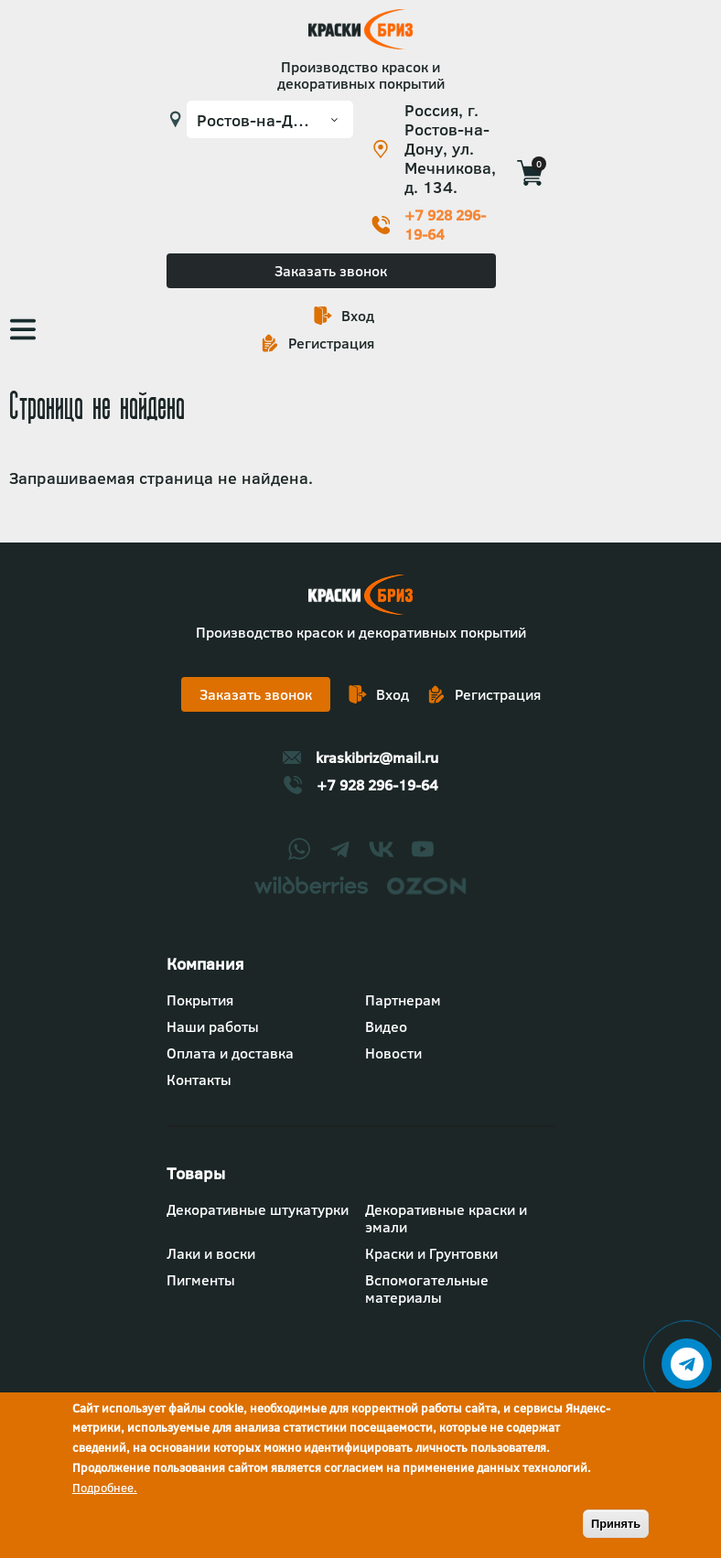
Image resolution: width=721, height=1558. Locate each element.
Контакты (199, 1079)
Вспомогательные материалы (427, 1288)
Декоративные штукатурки (258, 1209)
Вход (357, 315)
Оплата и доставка (230, 1053)
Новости (393, 1053)
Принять (615, 1524)
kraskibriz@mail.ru (377, 757)
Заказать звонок (330, 271)
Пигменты (201, 1280)
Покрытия (200, 1000)
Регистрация (331, 343)
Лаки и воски (211, 1253)
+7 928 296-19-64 (445, 225)
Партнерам (403, 1000)
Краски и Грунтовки (431, 1253)
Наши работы (213, 1026)
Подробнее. (104, 1487)
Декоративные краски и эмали (446, 1218)
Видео (386, 1026)
